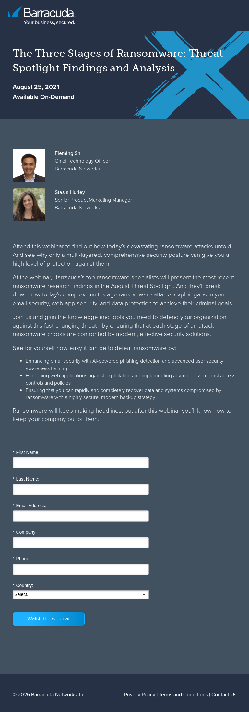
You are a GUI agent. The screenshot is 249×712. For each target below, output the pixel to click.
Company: (25, 532)
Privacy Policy (139, 694)
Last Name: (26, 479)
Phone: (21, 559)
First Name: (26, 452)
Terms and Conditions (183, 694)
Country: (23, 585)
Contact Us (223, 694)
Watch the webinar (48, 618)
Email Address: (29, 505)
